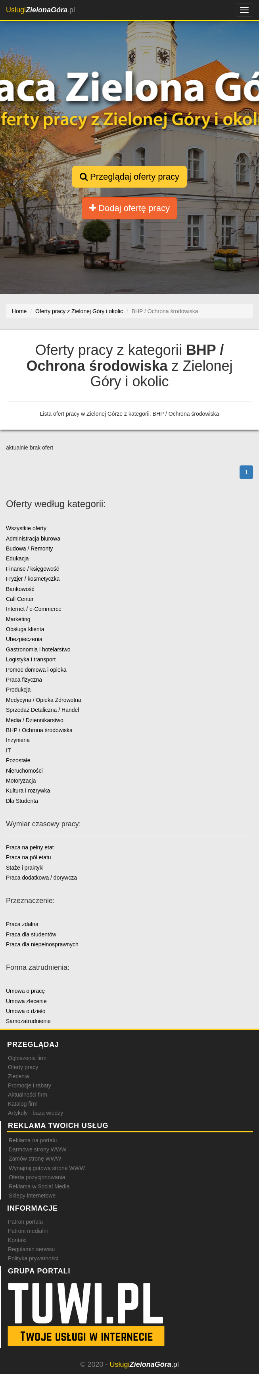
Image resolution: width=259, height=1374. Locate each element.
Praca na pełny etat (30, 847)
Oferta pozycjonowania (37, 1177)
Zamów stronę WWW (35, 1158)
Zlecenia (18, 1076)
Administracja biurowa (33, 538)
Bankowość (20, 589)
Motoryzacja (21, 780)
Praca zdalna (22, 924)
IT (8, 750)
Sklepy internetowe (32, 1195)
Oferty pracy (23, 1067)
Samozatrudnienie (28, 1021)
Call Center (20, 599)
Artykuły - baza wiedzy (35, 1113)
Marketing (18, 619)
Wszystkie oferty (26, 528)
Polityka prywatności (33, 1258)
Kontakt (17, 1240)
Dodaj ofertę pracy (129, 208)
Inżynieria (18, 740)
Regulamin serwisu (31, 1249)
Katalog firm (23, 1104)
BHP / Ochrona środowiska (39, 730)
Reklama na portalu (33, 1140)
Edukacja (17, 558)
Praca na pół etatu (28, 857)
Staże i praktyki (25, 867)
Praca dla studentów (31, 934)
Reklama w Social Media (39, 1186)
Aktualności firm (27, 1094)
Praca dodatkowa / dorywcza (41, 877)
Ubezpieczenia (24, 639)
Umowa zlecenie (26, 1001)
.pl (40, 10)
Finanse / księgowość (32, 569)
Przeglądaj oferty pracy (129, 177)
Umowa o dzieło (26, 1011)
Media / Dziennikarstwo (34, 720)
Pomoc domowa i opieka (36, 670)
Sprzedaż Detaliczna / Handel (42, 710)
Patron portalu (25, 1222)
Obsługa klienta (25, 629)
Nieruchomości (24, 770)
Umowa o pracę (25, 991)
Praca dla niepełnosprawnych (42, 944)
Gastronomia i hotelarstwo (38, 649)
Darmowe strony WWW (37, 1149)
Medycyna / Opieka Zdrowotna (43, 700)
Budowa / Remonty (29, 548)
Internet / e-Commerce (33, 609)
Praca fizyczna (24, 679)
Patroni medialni (28, 1231)
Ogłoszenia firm (27, 1058)
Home (19, 311)
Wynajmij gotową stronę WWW (47, 1168)
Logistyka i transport (31, 659)
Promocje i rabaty (29, 1085)
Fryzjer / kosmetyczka (32, 579)
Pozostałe (18, 760)
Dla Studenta (22, 801)
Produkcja (18, 689)
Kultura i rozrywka (28, 790)
